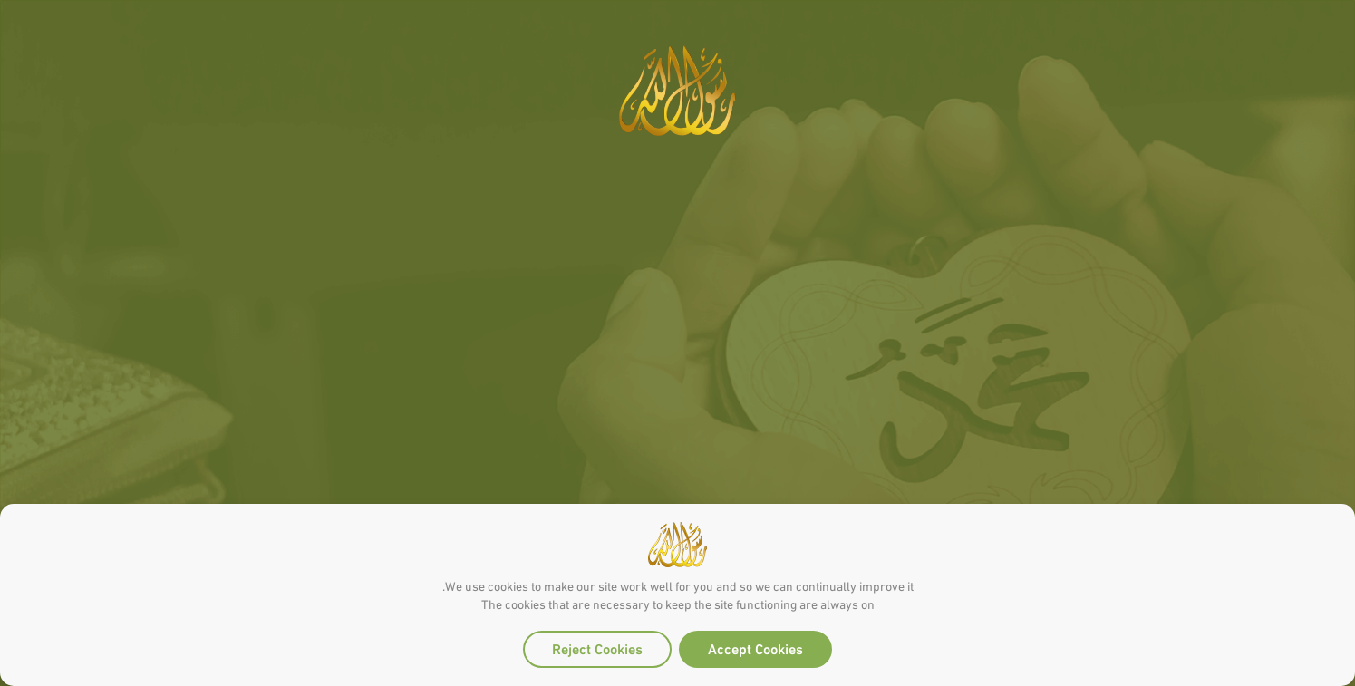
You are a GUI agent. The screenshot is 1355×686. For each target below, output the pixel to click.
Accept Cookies (755, 647)
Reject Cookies (597, 647)
